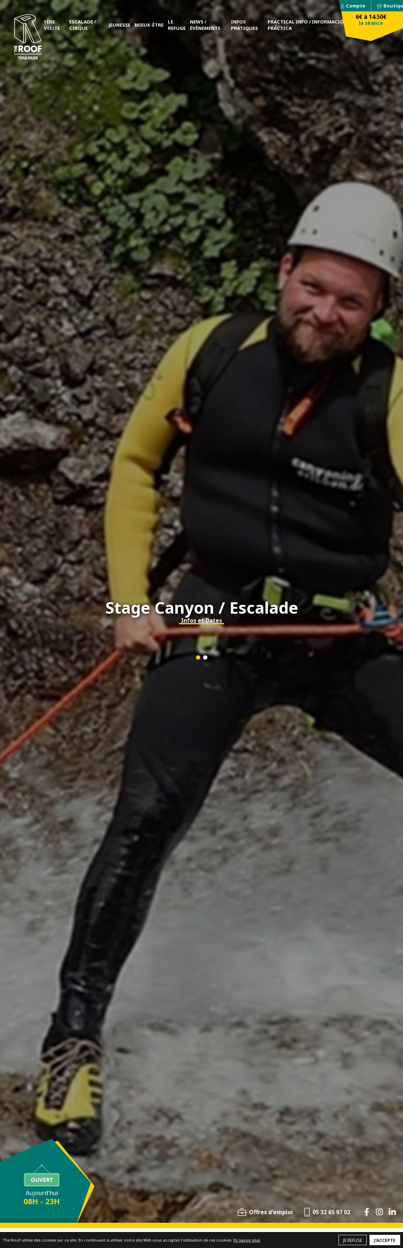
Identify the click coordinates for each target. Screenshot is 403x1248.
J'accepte (385, 1240)
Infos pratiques (244, 24)
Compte (355, 5)
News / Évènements (205, 24)
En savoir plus (246, 1240)
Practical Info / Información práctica (307, 24)
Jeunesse (119, 25)
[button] (198, 657)
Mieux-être (149, 25)
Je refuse (352, 1240)
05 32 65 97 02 (331, 1212)
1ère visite (52, 24)
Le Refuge (177, 24)
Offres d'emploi (271, 1212)
